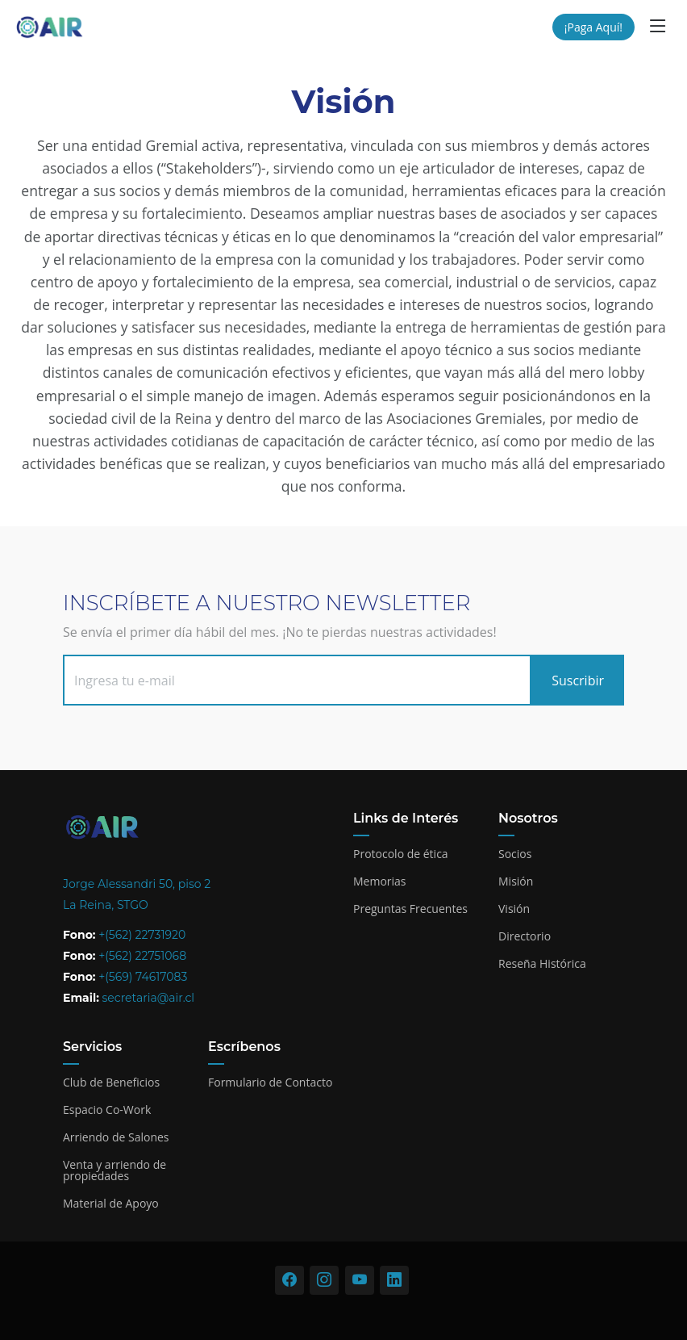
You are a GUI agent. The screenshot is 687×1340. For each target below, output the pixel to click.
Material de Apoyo (111, 1203)
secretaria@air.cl (148, 997)
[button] (658, 25)
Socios (514, 854)
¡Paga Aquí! (593, 27)
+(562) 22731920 (141, 935)
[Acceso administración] (343, 1312)
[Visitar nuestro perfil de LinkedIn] (394, 1280)
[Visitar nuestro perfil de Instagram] (324, 1280)
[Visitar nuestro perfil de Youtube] (359, 1280)
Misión (515, 881)
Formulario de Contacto (270, 1082)
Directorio (524, 936)
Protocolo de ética (400, 854)
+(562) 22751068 (142, 955)
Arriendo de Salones (116, 1137)
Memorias (379, 881)
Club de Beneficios (111, 1082)
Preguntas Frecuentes (410, 909)
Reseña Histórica (542, 963)
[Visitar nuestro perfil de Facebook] (289, 1280)
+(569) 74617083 (142, 976)
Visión (514, 909)
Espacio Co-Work (107, 1110)
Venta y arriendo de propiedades (114, 1170)
